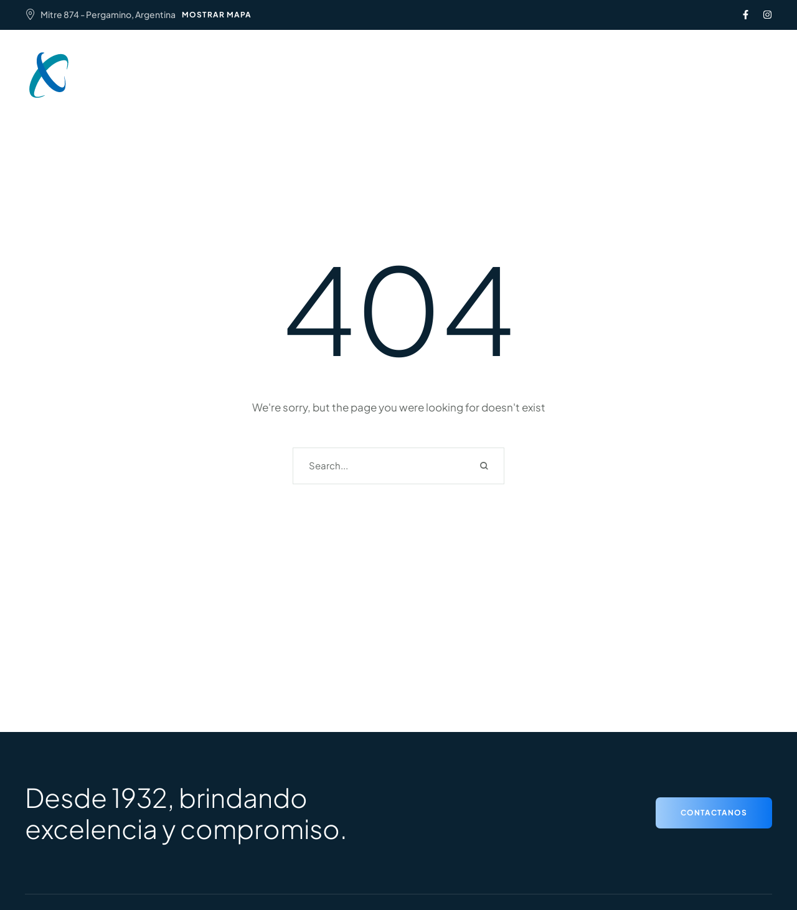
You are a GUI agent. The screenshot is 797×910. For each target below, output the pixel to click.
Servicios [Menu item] (391, 67)
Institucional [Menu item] (320, 67)
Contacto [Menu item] (474, 82)
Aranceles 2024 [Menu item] (469, 67)
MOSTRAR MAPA (217, 14)
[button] (679, 75)
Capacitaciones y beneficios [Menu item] (365, 82)
